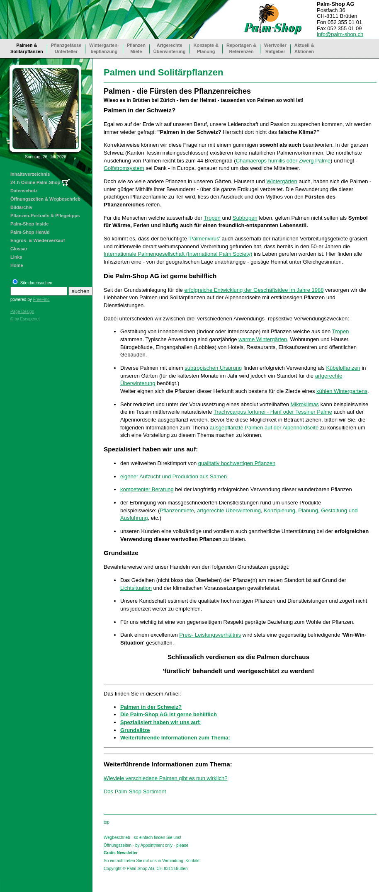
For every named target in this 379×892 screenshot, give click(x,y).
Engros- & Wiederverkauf (37, 240)
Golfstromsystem (124, 168)
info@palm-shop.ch (340, 34)
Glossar (18, 248)
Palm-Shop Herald (30, 232)
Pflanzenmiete (177, 510)
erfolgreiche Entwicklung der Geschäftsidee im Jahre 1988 (253, 290)
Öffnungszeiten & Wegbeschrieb (45, 198)
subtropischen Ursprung (213, 368)
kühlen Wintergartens (341, 391)
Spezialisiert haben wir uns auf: (160, 722)
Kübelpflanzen (343, 368)
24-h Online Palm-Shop (35, 182)
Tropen (212, 218)
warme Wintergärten (262, 339)
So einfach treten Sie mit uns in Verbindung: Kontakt (151, 860)
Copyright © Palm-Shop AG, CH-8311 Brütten (145, 868)
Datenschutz (23, 190)
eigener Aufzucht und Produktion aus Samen (173, 476)
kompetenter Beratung (147, 489)
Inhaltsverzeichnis (30, 174)
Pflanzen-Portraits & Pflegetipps (45, 215)
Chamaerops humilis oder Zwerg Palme (283, 161)
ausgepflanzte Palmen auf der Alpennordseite (264, 427)
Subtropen (245, 218)
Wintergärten (281, 181)
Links (16, 257)
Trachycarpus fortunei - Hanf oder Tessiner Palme (273, 412)
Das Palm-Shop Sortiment (135, 791)
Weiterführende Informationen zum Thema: (175, 737)
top (106, 822)
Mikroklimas (304, 404)
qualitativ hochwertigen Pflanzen (236, 463)
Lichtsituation (136, 588)
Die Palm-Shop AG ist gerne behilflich (168, 714)
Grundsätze (135, 730)
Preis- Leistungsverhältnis (210, 635)
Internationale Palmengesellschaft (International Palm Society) (178, 254)
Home (16, 265)
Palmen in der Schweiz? (151, 707)
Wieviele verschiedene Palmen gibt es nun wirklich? (165, 778)
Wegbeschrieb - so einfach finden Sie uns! (142, 837)
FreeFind (41, 299)
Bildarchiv (21, 207)
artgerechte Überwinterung (229, 510)
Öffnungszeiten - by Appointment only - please (146, 845)
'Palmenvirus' (204, 238)
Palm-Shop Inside (29, 223)
